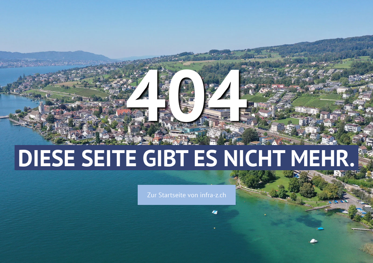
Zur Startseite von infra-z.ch (186, 195)
